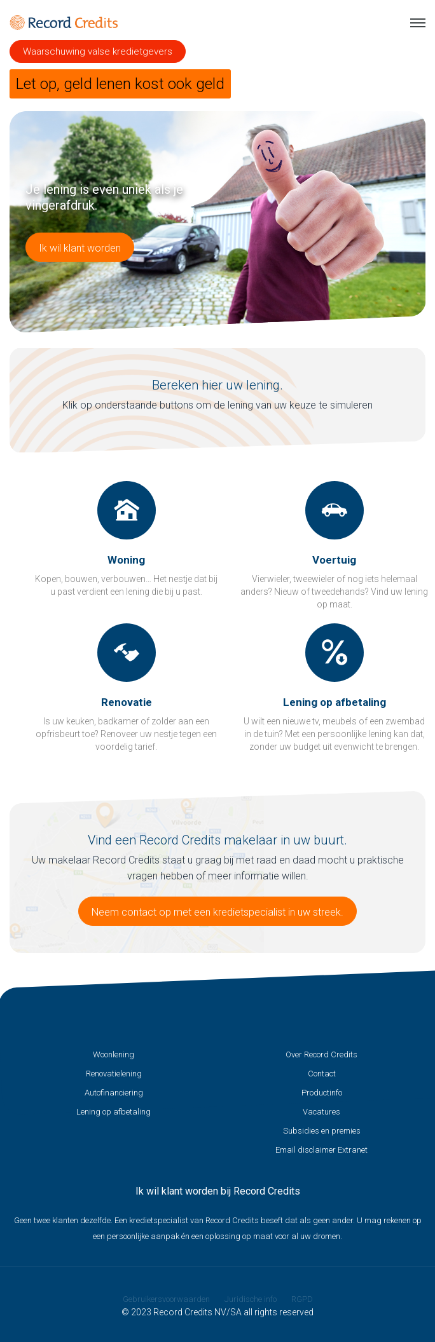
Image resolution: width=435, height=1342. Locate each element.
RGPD (302, 1299)
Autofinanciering (114, 1092)
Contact (322, 1073)
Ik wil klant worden (80, 248)
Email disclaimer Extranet (321, 1150)
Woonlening (113, 1054)
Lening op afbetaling (113, 1111)
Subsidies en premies (322, 1130)
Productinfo (321, 1092)
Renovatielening (114, 1073)
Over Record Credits (321, 1054)
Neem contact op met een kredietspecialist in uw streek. (217, 912)
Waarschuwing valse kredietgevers (97, 51)
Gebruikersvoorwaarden (166, 1299)
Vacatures (321, 1111)
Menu (417, 23)
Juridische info (250, 1299)
